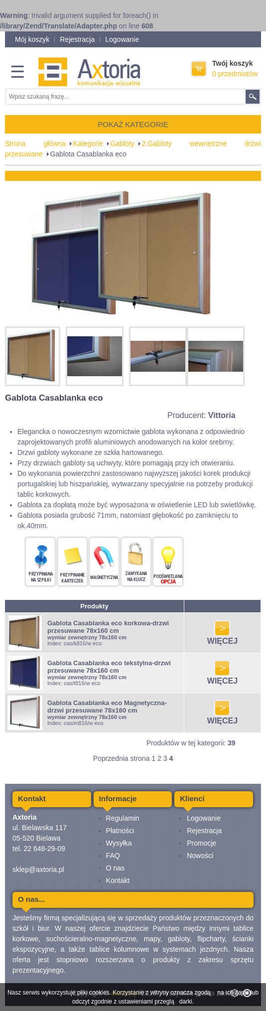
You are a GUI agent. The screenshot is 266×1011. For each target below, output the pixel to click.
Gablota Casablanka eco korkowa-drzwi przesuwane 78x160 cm (108, 626)
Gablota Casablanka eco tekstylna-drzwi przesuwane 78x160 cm (109, 666)
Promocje (201, 843)
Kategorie (88, 143)
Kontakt (118, 880)
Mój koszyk (32, 39)
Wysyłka (119, 843)
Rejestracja (77, 39)
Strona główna (35, 143)
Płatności (120, 831)
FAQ (113, 856)
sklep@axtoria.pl (38, 869)
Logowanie (122, 39)
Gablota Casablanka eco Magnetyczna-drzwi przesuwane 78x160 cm (107, 706)
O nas (115, 868)
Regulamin (122, 818)
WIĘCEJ (222, 637)
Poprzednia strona (121, 758)
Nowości (200, 856)
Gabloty (122, 143)
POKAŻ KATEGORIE (133, 124)
